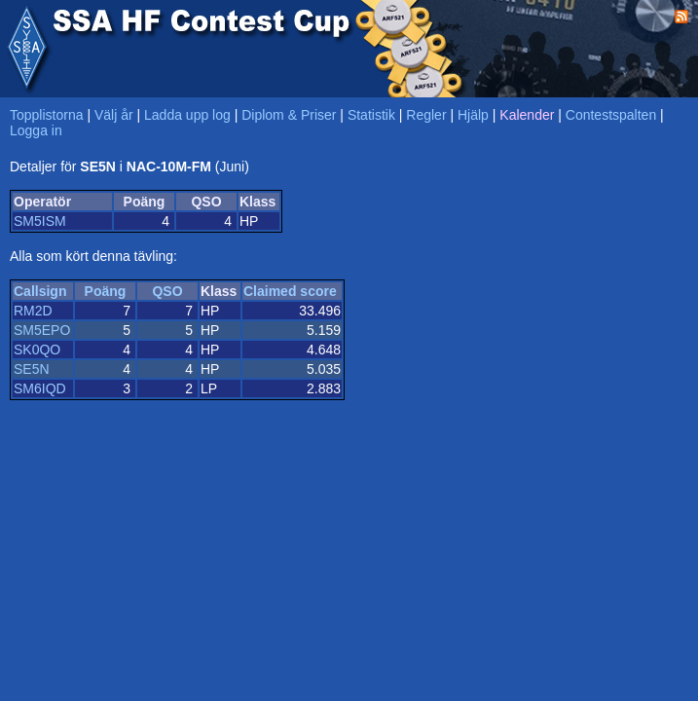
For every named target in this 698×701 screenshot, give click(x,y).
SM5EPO (42, 330)
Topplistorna (47, 115)
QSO (167, 291)
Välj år (113, 115)
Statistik (371, 115)
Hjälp (473, 115)
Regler (426, 115)
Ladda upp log (187, 115)
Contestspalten (611, 115)
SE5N (32, 369)
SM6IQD (40, 388)
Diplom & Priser (288, 115)
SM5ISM (40, 221)
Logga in (36, 130)
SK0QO (37, 349)
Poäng (106, 291)
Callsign (40, 291)
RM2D (33, 310)
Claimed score (290, 291)
